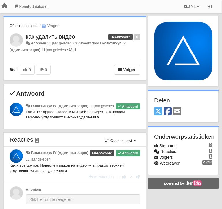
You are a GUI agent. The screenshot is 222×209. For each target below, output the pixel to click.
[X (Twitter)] (158, 112)
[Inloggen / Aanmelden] (209, 6)
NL (191, 6)
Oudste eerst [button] (120, 140)
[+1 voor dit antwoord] (124, 177)
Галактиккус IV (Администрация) (59, 106)
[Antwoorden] (101, 177)
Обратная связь (23, 26)
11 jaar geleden (101, 106)
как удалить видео (50, 36)
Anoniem (38, 43)
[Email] (177, 112)
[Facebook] (168, 112)
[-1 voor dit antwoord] (138, 177)
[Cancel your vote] (131, 177)
